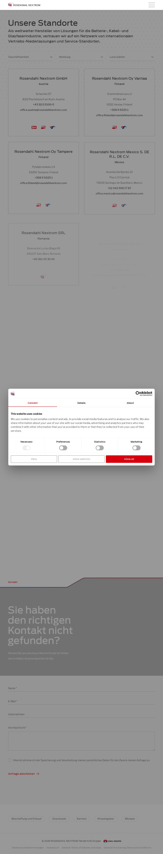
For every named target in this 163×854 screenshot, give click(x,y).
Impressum (52, 847)
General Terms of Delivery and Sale (81, 847)
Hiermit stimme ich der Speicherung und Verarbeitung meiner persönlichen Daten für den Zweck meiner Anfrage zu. (81, 763)
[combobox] (28, 57)
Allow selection (81, 459)
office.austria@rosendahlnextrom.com (43, 109)
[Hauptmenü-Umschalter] (152, 5)
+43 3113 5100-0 (43, 104)
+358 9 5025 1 (119, 109)
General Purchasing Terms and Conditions (127, 847)
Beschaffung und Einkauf (27, 818)
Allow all (129, 459)
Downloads (59, 818)
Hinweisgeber (105, 818)
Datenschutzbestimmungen (28, 847)
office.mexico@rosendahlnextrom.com (119, 206)
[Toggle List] (50, 57)
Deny (34, 459)
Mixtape (130, 818)
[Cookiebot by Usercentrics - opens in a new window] (138, 393)
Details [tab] (81, 402)
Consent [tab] (33, 402)
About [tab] (130, 402)
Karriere (82, 818)
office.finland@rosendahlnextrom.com (119, 115)
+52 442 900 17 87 (119, 201)
